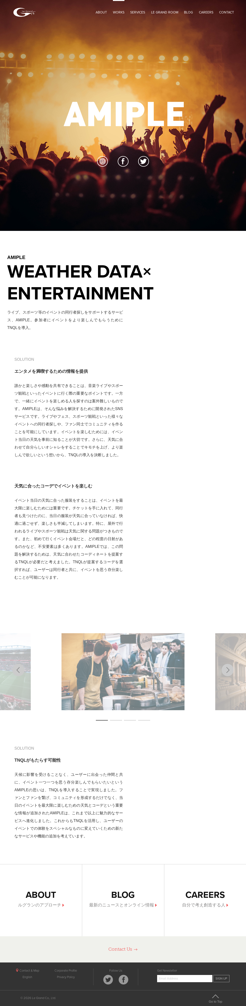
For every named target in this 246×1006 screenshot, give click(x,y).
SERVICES (137, 12)
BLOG (188, 12)
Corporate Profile (66, 971)
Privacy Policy (66, 977)
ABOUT (101, 12)
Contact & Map (27, 971)
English (27, 977)
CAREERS (206, 12)
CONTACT (226, 12)
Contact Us (123, 949)
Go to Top (215, 998)
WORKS (118, 12)
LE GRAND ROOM (164, 12)
